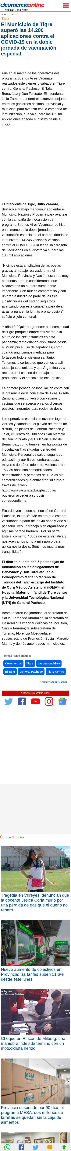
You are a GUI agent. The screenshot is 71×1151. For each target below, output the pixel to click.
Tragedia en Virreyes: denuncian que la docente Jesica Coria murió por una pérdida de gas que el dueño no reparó (35, 948)
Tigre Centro (55, 717)
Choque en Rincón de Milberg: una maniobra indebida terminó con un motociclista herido (33, 1089)
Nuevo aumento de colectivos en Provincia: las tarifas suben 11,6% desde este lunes (32, 1019)
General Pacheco (31, 717)
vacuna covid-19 (49, 708)
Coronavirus (13, 708)
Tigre (5, 18)
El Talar (10, 717)
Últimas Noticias (12, 883)
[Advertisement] (35, 209)
